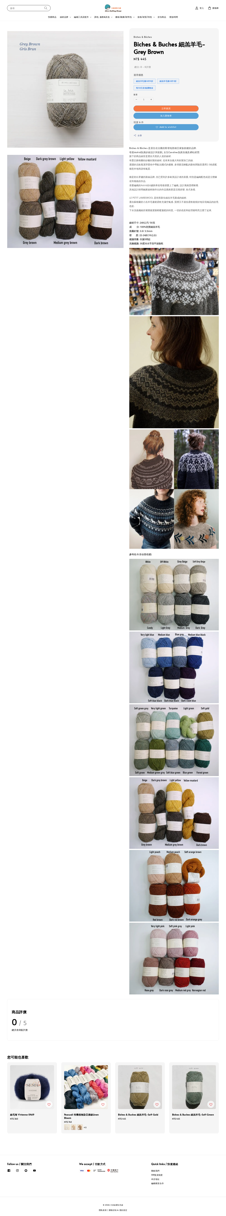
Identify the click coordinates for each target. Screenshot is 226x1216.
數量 (136, 94)
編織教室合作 (157, 1183)
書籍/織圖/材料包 (123, 17)
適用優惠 (138, 74)
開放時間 (174, 17)
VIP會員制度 (157, 1175)
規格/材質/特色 (145, 17)
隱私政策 (103, 1210)
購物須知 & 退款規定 (118, 1210)
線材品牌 (64, 17)
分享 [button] (138, 135)
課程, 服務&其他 (102, 17)
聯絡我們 (155, 1171)
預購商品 (52, 17)
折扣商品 (162, 17)
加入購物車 (166, 115)
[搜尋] (45, 8)
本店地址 (155, 1179)
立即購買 (166, 108)
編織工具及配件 (81, 17)
